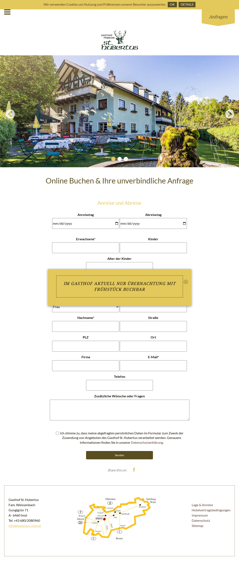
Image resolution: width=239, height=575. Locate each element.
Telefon (119, 376)
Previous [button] (7, 111)
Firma (85, 357)
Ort (153, 337)
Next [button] (226, 111)
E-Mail (153, 357)
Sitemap (197, 526)
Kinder (153, 239)
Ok (172, 4)
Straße (153, 318)
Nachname (85, 318)
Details (187, 4)
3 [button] (126, 159)
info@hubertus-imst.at (25, 526)
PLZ (86, 337)
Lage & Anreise (202, 505)
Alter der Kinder (119, 258)
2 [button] (120, 159)
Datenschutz (201, 520)
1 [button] (113, 159)
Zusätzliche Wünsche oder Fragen (119, 396)
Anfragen (218, 17)
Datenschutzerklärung (147, 442)
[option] (119, 111)
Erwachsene (85, 239)
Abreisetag (153, 215)
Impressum (200, 515)
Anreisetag (86, 215)
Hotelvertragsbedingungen (211, 510)
